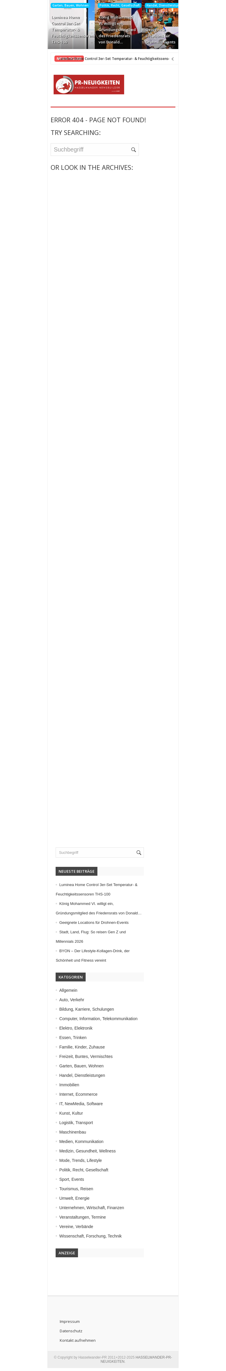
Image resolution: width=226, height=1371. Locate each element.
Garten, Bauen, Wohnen (65, 5)
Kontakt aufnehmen (73, 1340)
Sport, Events (67, 1179)
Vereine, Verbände (72, 1226)
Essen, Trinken (68, 1037)
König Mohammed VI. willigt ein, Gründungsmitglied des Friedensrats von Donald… (112, 29)
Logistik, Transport (71, 1122)
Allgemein (64, 990)
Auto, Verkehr (67, 999)
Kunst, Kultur (66, 1113)
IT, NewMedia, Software (76, 1103)
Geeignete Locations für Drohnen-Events (155, 36)
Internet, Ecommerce (74, 1094)
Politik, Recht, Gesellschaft (114, 5)
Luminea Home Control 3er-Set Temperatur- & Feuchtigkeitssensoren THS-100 (65, 29)
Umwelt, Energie (70, 1198)
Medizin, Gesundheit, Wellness (83, 1151)
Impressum (65, 1321)
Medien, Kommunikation (77, 1141)
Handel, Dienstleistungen (160, 5)
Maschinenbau (68, 1132)
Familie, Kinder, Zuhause (77, 1047)
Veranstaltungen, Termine (78, 1217)
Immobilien (65, 1084)
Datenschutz (66, 1330)
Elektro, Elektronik (71, 1028)
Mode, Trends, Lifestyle (76, 1160)
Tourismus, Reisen (72, 1188)
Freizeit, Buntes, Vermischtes (81, 1056)
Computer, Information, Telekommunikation (94, 1018)
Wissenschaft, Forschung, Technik (86, 1236)
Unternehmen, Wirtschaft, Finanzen (87, 1207)
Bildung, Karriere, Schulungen (82, 1009)
